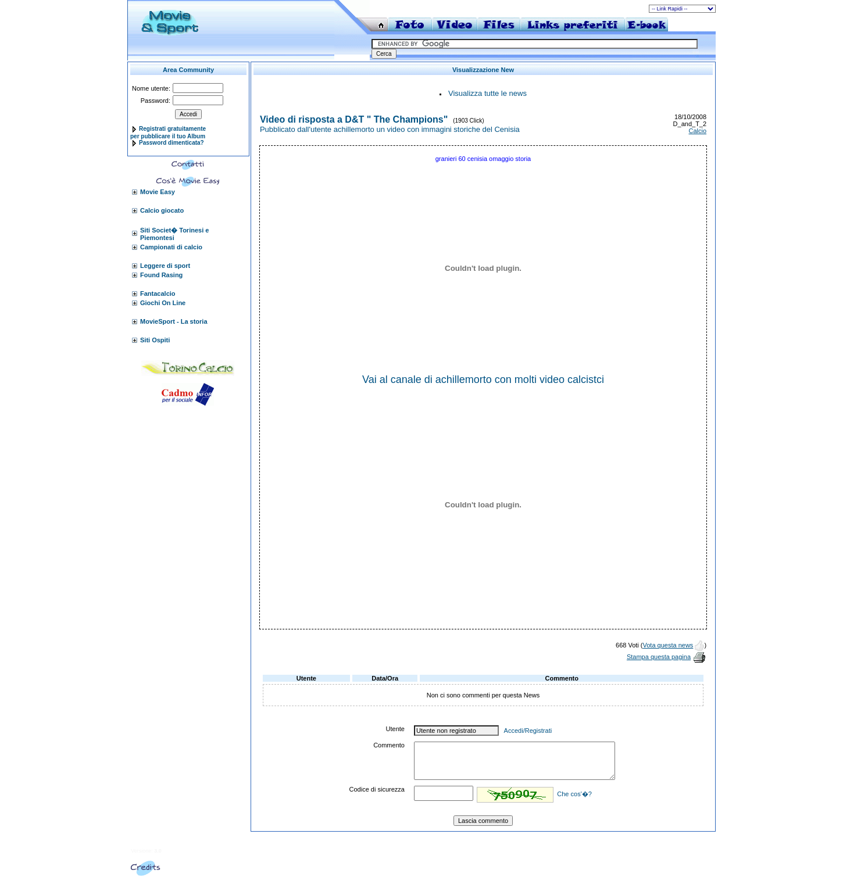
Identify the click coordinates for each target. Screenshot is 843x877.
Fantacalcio (158, 293)
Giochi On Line (162, 302)
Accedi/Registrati (528, 730)
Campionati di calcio (171, 247)
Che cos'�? (574, 793)
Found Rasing (161, 274)
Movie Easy (157, 191)
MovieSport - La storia (174, 321)
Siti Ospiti (155, 340)
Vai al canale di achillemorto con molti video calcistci (483, 379)
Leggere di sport (165, 265)
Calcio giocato (162, 210)
